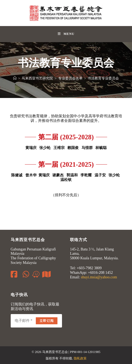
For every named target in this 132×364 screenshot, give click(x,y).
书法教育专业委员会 (103, 78)
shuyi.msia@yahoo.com (99, 277)
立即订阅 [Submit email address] (47, 321)
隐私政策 (80, 358)
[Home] (15, 78)
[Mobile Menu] (66, 34)
